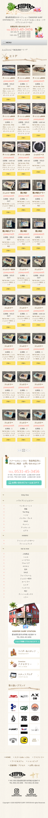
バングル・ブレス (25, 518)
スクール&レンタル (22, 757)
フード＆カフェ (18, 761)
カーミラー (26, 582)
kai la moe (17, 50)
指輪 (25, 509)
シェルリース (39, 155)
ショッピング (33, 761)
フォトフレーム (25, 575)
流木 (25, 569)
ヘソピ (25, 515)
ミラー (25, 597)
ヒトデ (12, 95)
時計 (23, 205)
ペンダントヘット (25, 506)
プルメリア (40, 320)
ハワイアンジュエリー (25, 501)
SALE (26, 521)
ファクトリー (39, 757)
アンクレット (26, 527)
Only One (25, 495)
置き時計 (23, 193)
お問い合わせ (34, 765)
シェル (9, 91)
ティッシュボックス (26, 594)
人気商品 (26, 554)
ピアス (25, 531)
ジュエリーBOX (7, 206)
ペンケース (26, 588)
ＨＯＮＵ (26, 566)
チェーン (26, 524)
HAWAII (25, 536)
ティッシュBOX (9, 78)
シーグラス (36, 127)
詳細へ (9, 99)
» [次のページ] (29, 450)
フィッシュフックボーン (26, 541)
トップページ (7, 50)
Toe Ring (26, 512)
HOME (8, 757)
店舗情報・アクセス (17, 765)
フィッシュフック (25, 544)
